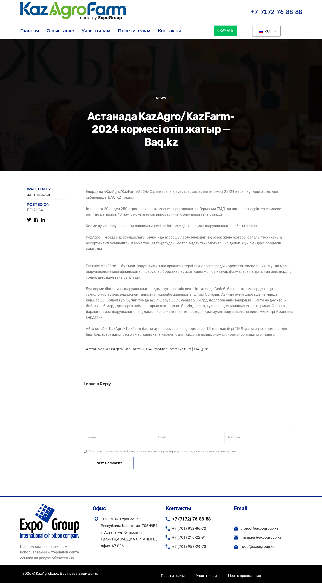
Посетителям (134, 30)
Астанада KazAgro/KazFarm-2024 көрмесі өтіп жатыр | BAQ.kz (147, 349)
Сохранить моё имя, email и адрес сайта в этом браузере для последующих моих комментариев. (163, 451)
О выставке (60, 30)
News (161, 98)
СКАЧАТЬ (225, 30)
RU (264, 31)
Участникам (96, 30)
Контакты (169, 30)
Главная (29, 30)
